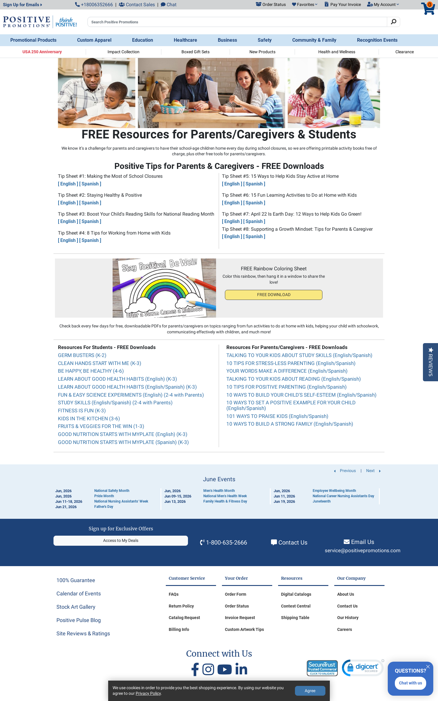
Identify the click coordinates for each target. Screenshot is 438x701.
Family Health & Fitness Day (225, 501)
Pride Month (104, 496)
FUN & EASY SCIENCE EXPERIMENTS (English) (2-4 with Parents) (131, 395)
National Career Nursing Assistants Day (343, 496)
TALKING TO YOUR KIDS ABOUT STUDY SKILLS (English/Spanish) (299, 355)
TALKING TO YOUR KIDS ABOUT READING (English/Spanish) (293, 379)
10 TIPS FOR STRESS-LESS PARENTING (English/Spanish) (291, 363)
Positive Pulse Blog (78, 620)
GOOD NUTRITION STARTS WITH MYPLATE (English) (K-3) (122, 434)
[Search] (393, 22)
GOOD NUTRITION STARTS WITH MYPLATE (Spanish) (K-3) (123, 442)
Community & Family (314, 40)
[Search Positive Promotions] (237, 22)
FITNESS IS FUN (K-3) (82, 411)
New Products (262, 51)
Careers (344, 629)
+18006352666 (94, 4)
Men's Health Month (219, 491)
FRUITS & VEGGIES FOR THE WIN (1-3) (101, 426)
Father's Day (103, 507)
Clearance (404, 51)
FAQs (174, 594)
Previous (345, 470)
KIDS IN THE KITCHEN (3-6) (89, 418)
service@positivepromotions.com (362, 550)
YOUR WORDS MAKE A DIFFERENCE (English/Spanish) (287, 371)
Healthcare (185, 40)
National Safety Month (111, 491)
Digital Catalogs (296, 594)
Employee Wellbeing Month (334, 491)
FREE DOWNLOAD (274, 294)
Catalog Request (184, 617)
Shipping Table (295, 617)
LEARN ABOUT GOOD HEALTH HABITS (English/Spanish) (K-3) (127, 387)
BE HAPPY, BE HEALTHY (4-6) (91, 371)
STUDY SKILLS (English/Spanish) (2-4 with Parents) (115, 403)
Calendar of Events (78, 593)
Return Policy (181, 606)
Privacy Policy (148, 693)
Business (227, 40)
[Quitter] (428, 666)
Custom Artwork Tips (244, 629)
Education (142, 40)
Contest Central (296, 606)
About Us (345, 594)
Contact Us (292, 542)
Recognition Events (377, 40)
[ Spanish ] (90, 184)
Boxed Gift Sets (195, 51)
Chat (168, 4)
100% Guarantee (75, 580)
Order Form (235, 594)
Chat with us (410, 683)
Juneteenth (322, 501)
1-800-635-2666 (226, 542)
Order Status (237, 606)
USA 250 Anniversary (42, 51)
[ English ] (68, 184)
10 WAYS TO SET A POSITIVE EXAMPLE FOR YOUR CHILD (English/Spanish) (291, 405)
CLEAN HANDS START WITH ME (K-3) (99, 363)
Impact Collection (123, 51)
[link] (363, 669)
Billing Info (179, 629)
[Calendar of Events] (219, 493)
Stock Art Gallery (75, 607)
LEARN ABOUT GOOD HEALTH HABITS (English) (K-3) (117, 379)
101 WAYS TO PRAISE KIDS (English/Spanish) (277, 416)
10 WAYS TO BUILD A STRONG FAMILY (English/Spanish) (289, 424)
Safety (265, 40)
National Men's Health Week (225, 496)
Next (373, 470)
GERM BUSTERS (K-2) (82, 355)
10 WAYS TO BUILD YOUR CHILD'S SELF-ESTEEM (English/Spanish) (301, 395)
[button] (304, 5)
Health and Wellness (336, 51)
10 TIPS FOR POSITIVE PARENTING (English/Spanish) (286, 387)
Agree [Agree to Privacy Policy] (310, 690)
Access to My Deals (120, 540)
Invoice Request (240, 617)
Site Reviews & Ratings (83, 633)
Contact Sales (137, 4)
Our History (347, 617)
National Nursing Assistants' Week (121, 501)
